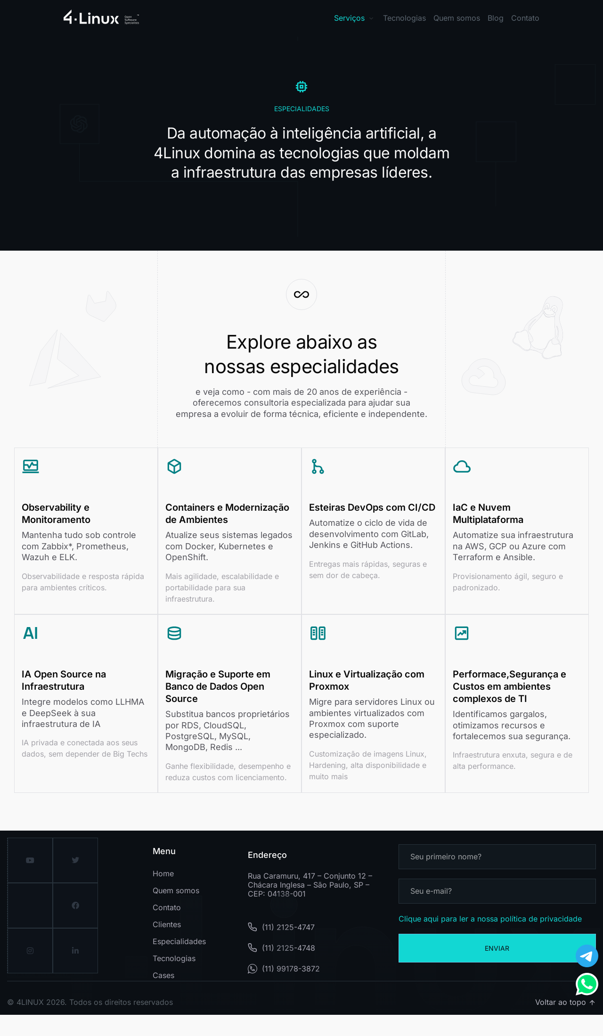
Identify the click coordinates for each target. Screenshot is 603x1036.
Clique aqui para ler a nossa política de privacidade (490, 940)
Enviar (497, 969)
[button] (411, 18)
